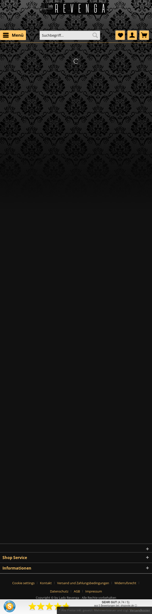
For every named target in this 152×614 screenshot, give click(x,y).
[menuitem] (13, 35)
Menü (13, 34)
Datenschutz (59, 591)
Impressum (93, 591)
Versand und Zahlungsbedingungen (83, 583)
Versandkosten (140, 610)
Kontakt (46, 583)
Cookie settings (23, 583)
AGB (77, 591)
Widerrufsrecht (125, 583)
